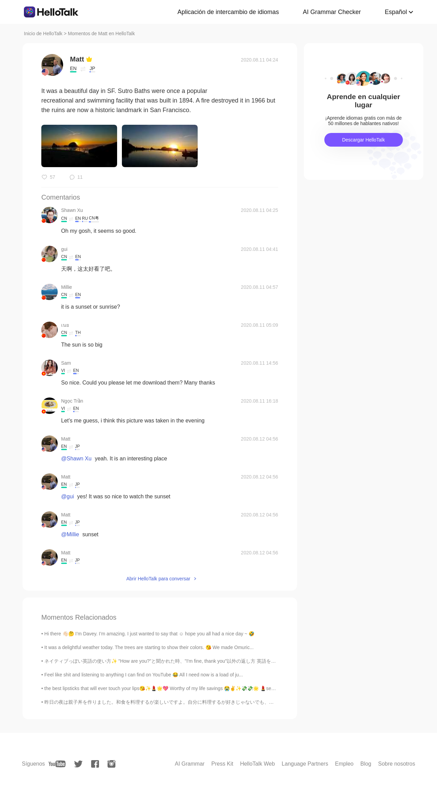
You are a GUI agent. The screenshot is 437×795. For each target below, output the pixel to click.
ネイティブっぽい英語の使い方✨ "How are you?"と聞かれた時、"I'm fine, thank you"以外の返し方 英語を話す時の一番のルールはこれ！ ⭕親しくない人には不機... (220, 661)
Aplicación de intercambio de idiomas (228, 12)
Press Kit (222, 764)
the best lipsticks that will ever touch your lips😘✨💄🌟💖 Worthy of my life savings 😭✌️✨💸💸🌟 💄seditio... (164, 688)
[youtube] (57, 763)
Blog (365, 764)
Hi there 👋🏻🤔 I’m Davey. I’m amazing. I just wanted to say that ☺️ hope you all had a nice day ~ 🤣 (149, 633)
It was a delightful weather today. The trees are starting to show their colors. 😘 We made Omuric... (149, 647)
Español (396, 12)
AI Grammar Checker (332, 12)
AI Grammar (190, 764)
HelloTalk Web (257, 764)
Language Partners (305, 764)
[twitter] (78, 764)
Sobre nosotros (396, 764)
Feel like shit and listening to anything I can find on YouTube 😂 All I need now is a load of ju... (143, 674)
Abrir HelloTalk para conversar (158, 578)
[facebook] (95, 764)
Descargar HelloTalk (363, 140)
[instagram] (111, 764)
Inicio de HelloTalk (43, 33)
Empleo (344, 764)
